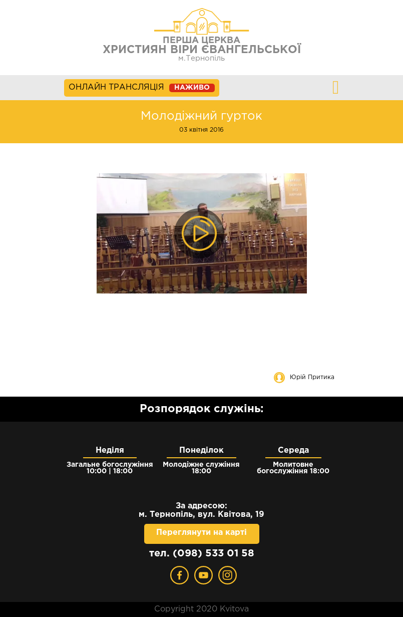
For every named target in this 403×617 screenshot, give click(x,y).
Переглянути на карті (201, 532)
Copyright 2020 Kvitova (201, 609)
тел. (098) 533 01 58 (201, 553)
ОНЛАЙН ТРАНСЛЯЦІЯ (142, 88)
